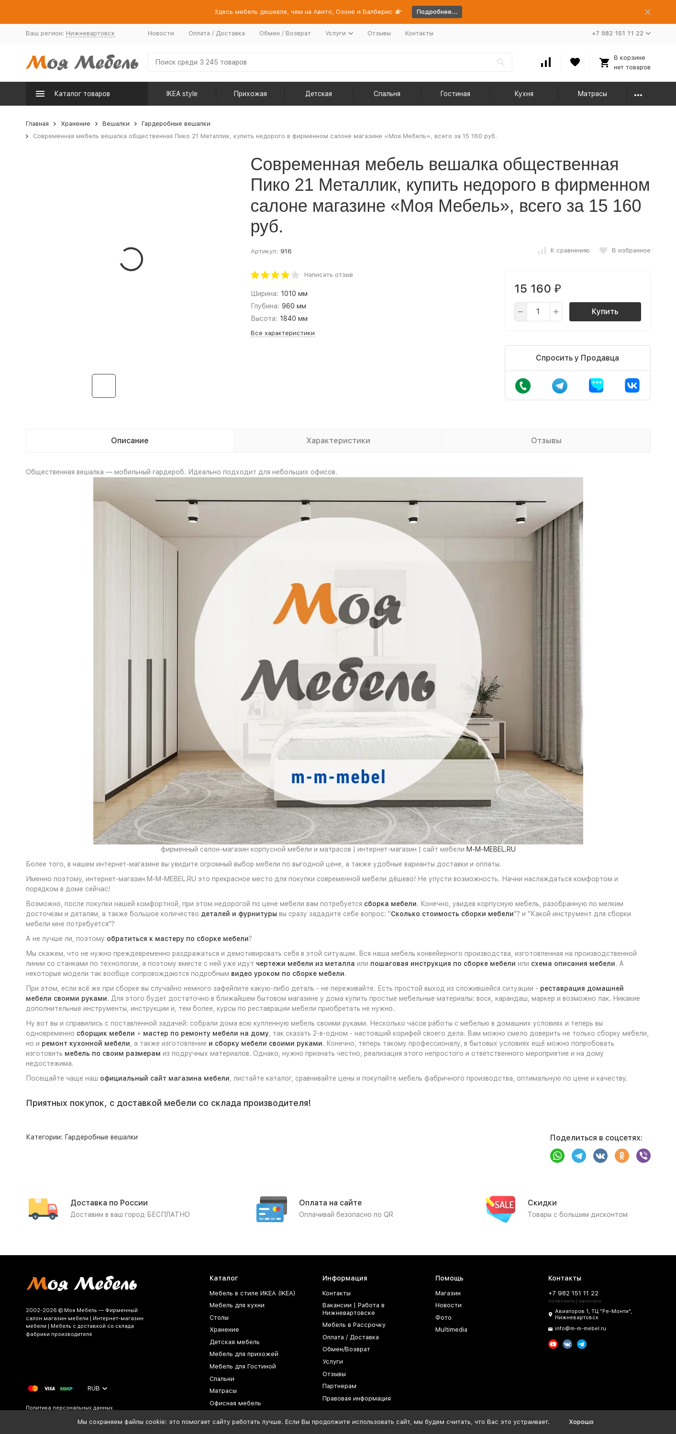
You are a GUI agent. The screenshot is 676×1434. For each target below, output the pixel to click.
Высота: (264, 318)
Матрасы (592, 94)
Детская (318, 94)
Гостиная (455, 94)
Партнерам (339, 1386)
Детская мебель (235, 1342)
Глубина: (265, 306)
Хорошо (581, 1421)
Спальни (222, 1378)
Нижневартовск (90, 33)
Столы (219, 1317)
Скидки (542, 1202)
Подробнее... (437, 11)
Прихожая (250, 94)
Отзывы (379, 33)
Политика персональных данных (69, 1408)
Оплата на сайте (330, 1202)
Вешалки (116, 123)
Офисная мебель (235, 1403)
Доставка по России (109, 1202)
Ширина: (264, 293)
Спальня (387, 94)
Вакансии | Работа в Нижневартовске (353, 1309)
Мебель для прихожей (244, 1353)
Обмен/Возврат (346, 1349)
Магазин (448, 1293)
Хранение (75, 123)
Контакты (419, 33)
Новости (161, 33)
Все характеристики (283, 333)
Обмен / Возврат (285, 33)
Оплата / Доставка (216, 33)
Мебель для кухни (237, 1305)
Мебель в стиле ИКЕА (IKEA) (253, 1293)
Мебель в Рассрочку (354, 1324)
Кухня (523, 94)
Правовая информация (356, 1398)
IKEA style (182, 94)
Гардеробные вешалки (176, 123)
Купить (605, 311)
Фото (443, 1317)
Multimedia (451, 1329)
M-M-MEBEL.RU (491, 849)
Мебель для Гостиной (243, 1366)
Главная (37, 123)
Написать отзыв (328, 274)
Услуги (332, 1361)
